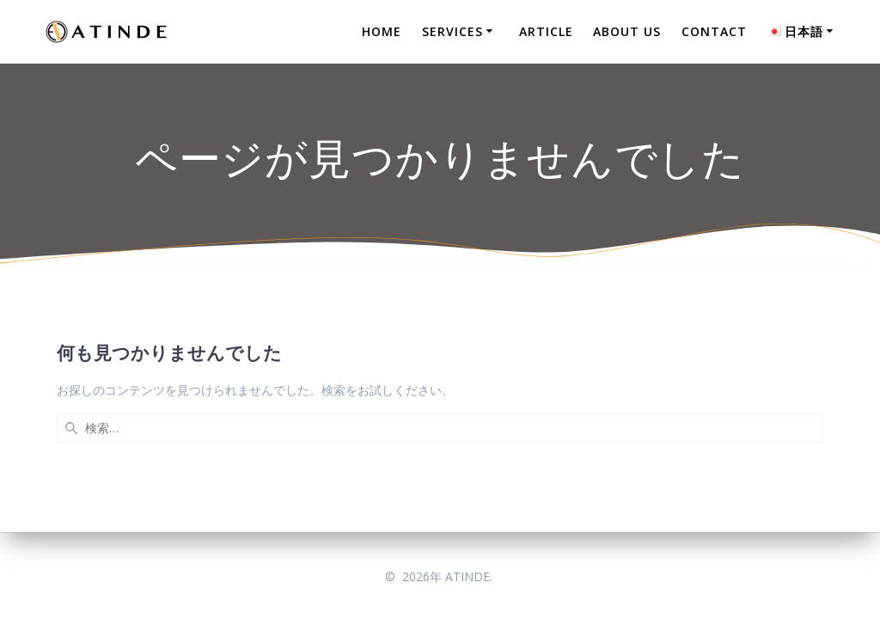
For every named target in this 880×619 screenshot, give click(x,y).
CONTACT (714, 31)
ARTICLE (546, 31)
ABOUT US (627, 31)
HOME (381, 31)
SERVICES (452, 31)
